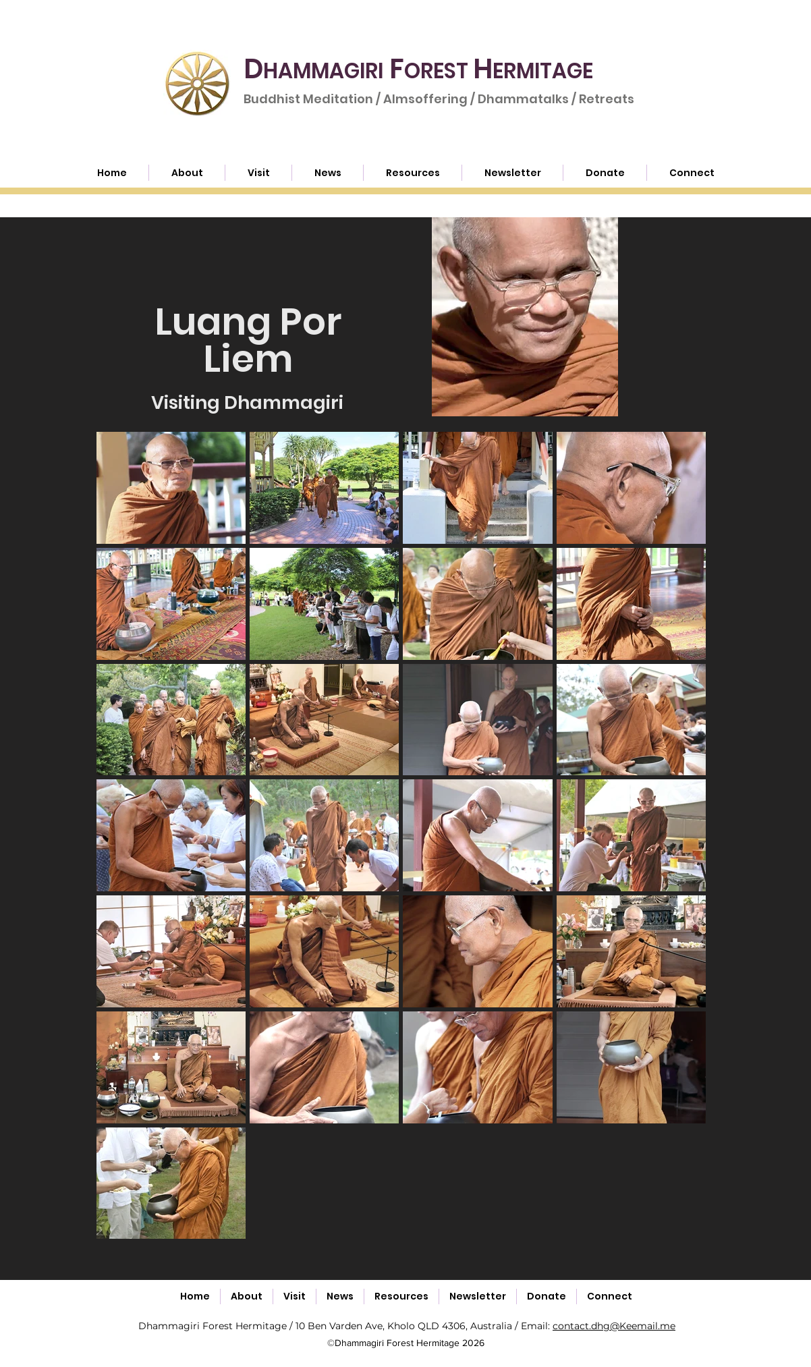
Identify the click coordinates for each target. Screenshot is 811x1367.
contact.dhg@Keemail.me (614, 1326)
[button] (413, 173)
